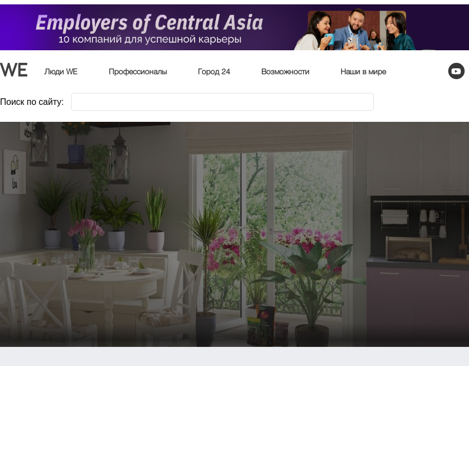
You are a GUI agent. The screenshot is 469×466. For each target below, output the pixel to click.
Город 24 (214, 72)
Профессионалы (138, 72)
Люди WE (61, 72)
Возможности (285, 72)
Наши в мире (363, 72)
